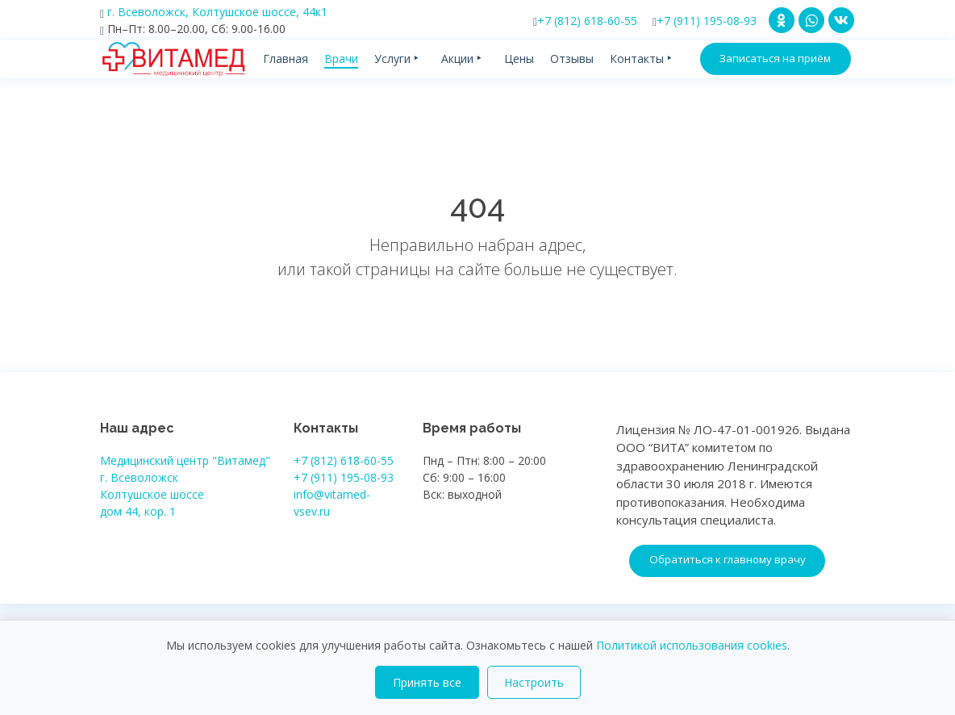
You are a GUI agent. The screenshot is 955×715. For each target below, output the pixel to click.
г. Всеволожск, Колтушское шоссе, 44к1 (213, 11)
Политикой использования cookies (691, 645)
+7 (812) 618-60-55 (585, 20)
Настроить (534, 682)
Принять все (427, 682)
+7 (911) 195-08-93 (705, 20)
